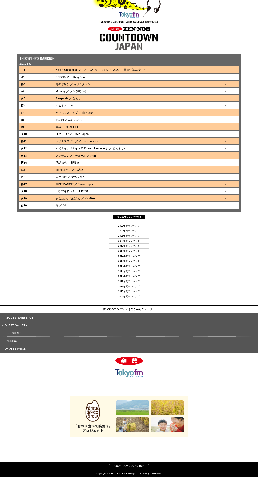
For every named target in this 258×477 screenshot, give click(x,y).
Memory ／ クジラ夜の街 (71, 91)
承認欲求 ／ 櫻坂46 (67, 162)
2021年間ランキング (129, 235)
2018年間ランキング (129, 251)
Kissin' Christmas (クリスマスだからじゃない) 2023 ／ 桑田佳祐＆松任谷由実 (103, 69)
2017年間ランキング (129, 256)
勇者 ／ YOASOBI (67, 127)
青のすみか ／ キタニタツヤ (73, 84)
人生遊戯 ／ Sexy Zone (70, 177)
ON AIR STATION (15, 348)
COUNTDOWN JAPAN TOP (129, 466)
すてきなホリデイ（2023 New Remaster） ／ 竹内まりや (91, 148)
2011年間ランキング (129, 286)
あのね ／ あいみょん (69, 119)
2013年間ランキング (129, 276)
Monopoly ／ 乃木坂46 (69, 169)
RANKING (11, 340)
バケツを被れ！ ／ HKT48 (72, 191)
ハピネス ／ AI (65, 105)
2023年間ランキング (129, 225)
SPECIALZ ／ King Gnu (70, 77)
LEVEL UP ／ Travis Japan (72, 134)
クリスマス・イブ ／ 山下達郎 (74, 112)
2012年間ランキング (129, 281)
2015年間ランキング (129, 266)
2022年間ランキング (129, 230)
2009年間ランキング (129, 296)
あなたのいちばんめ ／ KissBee (75, 198)
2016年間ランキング (129, 261)
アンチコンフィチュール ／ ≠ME (76, 155)
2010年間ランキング (129, 291)
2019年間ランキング (129, 246)
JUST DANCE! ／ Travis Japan (75, 184)
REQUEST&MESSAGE (19, 317)
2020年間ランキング (129, 241)
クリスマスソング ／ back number (77, 141)
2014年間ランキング (129, 271)
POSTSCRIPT (13, 333)
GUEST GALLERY (16, 325)
